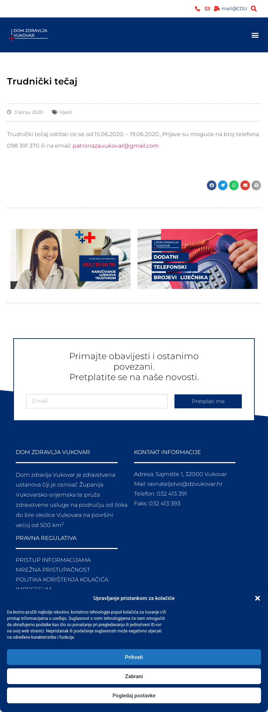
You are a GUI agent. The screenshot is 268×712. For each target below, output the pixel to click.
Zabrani (134, 676)
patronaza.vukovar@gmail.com (116, 145)
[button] (257, 598)
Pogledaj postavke (133, 695)
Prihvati (134, 657)
